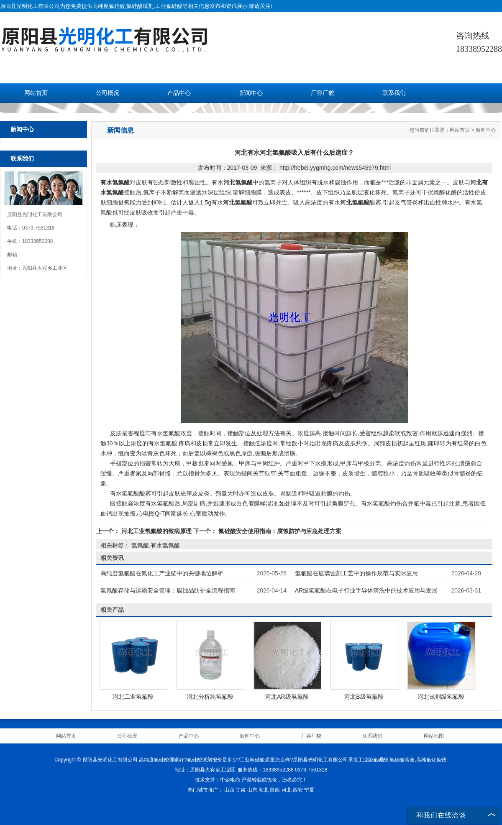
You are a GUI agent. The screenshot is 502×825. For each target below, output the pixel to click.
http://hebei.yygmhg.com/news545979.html (335, 167)
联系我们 (394, 93)
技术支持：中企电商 (217, 780)
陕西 (275, 790)
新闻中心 (251, 93)
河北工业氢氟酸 (133, 696)
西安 (298, 790)
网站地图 (434, 736)
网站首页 (36, 93)
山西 (229, 790)
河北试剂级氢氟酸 (440, 696)
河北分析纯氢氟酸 (210, 696)
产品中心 (179, 93)
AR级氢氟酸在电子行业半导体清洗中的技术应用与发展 (366, 590)
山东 (252, 790)
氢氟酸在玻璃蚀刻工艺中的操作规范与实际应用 (356, 573)
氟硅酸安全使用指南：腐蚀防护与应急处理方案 (279, 531)
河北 (287, 790)
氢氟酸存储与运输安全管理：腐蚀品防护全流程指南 (167, 590)
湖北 (264, 790)
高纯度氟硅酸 (108, 6)
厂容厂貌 (322, 93)
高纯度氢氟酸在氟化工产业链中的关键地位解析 (161, 573)
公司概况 (107, 93)
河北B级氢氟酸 (363, 696)
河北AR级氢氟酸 (286, 696)
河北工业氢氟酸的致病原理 (156, 531)
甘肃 (241, 790)
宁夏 (309, 790)
